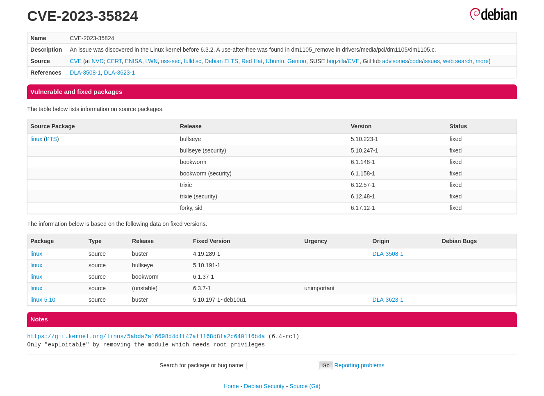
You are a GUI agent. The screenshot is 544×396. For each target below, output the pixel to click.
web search (458, 61)
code (416, 61)
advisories (395, 61)
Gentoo (296, 61)
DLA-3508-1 (85, 72)
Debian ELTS (221, 61)
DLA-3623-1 (119, 72)
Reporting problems (360, 365)
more (482, 61)
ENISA (133, 61)
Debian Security (264, 386)
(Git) (315, 386)
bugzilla (336, 61)
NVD (97, 61)
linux (36, 139)
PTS (51, 139)
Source (298, 386)
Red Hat (251, 61)
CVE (76, 61)
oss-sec (170, 61)
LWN (151, 61)
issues (431, 61)
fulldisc (192, 61)
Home (231, 386)
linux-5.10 (42, 299)
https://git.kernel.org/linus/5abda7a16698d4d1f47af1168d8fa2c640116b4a (146, 336)
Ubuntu (275, 61)
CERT (114, 61)
